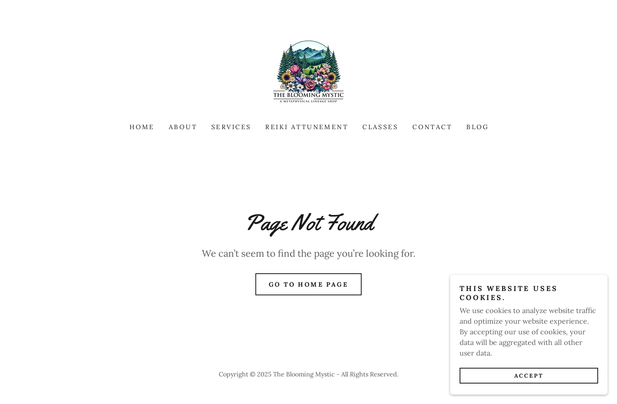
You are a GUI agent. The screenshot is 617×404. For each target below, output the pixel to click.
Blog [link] (477, 127)
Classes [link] (380, 127)
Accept (528, 386)
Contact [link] (432, 127)
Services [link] (231, 127)
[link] (308, 72)
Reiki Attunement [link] (306, 127)
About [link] (183, 127)
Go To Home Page (308, 284)
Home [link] (142, 127)
